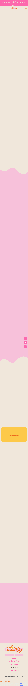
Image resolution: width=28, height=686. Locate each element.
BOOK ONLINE (19, 655)
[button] (26, 8)
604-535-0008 (9, 655)
